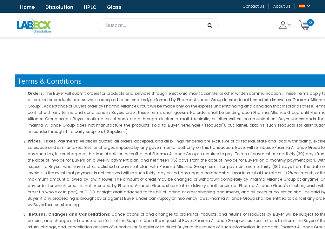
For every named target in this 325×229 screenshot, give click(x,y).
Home (27, 7)
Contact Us (253, 6)
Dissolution (59, 7)
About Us (281, 6)
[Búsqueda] (209, 25)
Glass (114, 7)
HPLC (90, 7)
